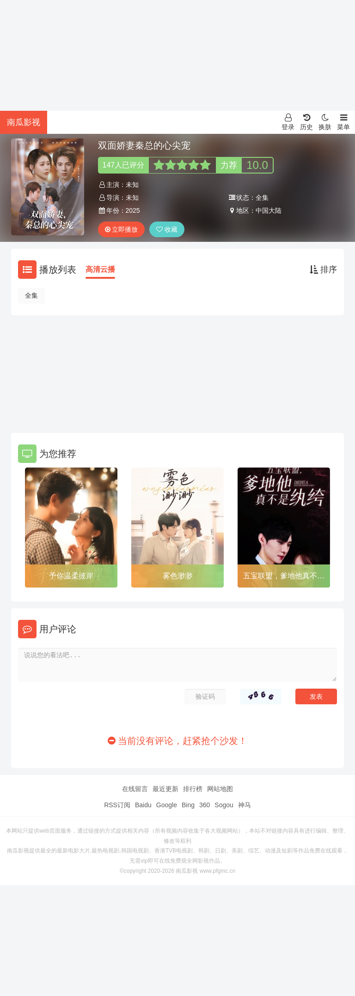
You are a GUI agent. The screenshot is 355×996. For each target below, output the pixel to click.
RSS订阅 (117, 805)
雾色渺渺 (177, 576)
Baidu (143, 805)
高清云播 (100, 269)
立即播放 (121, 229)
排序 (323, 269)
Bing (188, 805)
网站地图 (220, 788)
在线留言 (135, 788)
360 (204, 805)
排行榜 (192, 788)
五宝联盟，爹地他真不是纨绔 (283, 577)
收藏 (167, 229)
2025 (133, 210)
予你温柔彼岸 (71, 576)
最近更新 (165, 788)
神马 (244, 805)
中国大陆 (269, 210)
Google (166, 805)
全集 (31, 295)
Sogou (223, 805)
